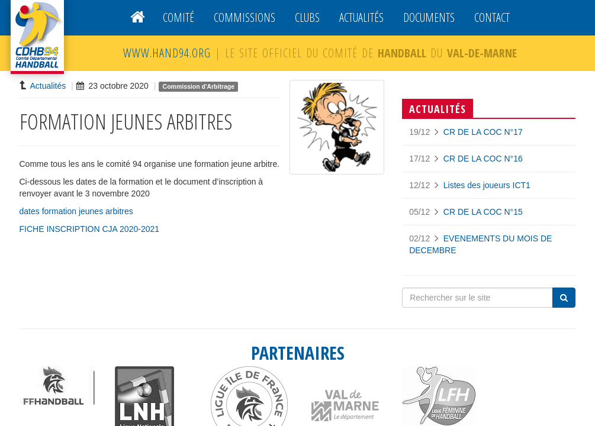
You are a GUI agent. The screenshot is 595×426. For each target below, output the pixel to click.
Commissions (244, 17)
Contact (492, 17)
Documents (429, 17)
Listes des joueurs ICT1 (486, 185)
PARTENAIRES (298, 353)
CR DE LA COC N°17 (483, 132)
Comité (178, 17)
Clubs (307, 17)
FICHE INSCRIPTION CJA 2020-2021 (90, 229)
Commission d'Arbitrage (199, 86)
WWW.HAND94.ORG (167, 53)
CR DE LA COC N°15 (483, 212)
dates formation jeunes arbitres (76, 211)
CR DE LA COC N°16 (483, 158)
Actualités (361, 17)
